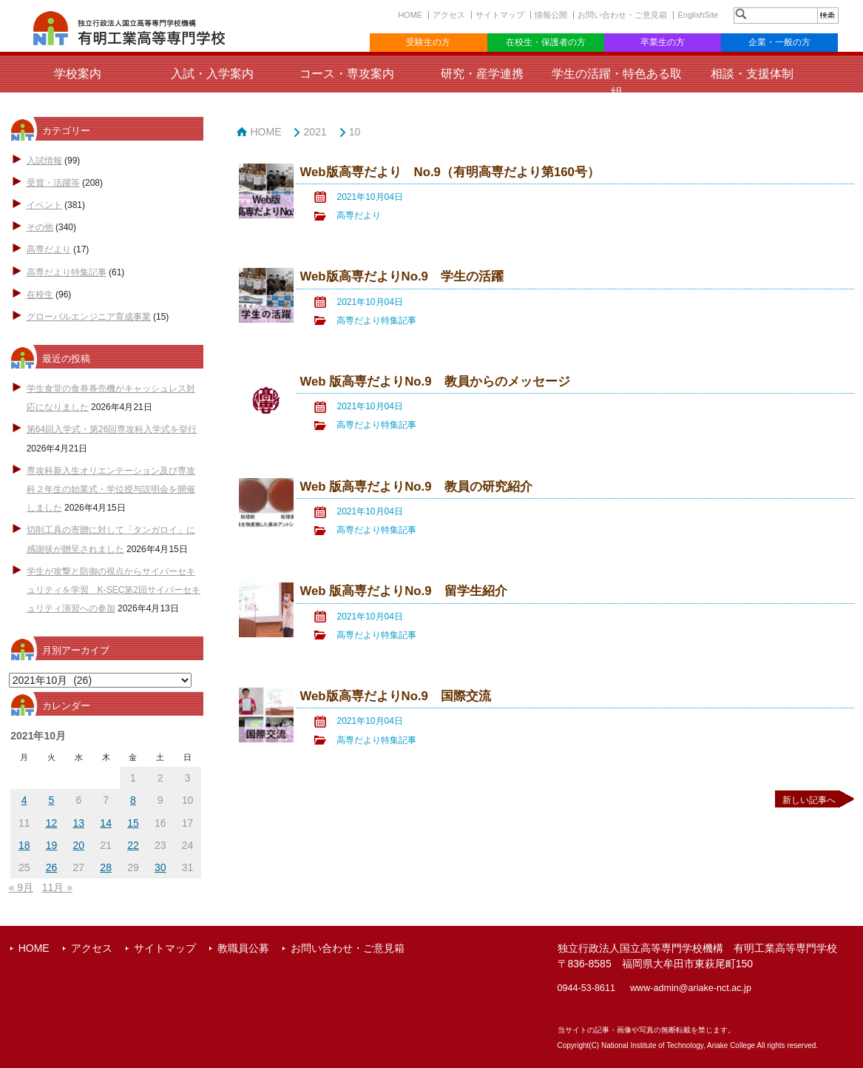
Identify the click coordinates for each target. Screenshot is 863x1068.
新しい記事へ (809, 800)
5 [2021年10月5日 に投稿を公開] (52, 800)
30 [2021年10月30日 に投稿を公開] (160, 867)
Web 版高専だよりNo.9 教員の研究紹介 (415, 487)
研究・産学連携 (482, 73)
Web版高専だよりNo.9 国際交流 (394, 696)
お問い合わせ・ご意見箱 (622, 14)
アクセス (449, 14)
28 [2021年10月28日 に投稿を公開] (106, 867)
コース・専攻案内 (346, 73)
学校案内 (77, 73)
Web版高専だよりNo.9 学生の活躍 (401, 276)
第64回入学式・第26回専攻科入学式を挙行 (112, 429)
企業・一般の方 (779, 42)
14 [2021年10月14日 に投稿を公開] (106, 823)
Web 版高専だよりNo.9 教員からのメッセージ (434, 382)
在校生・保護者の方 (546, 42)
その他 (40, 227)
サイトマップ (500, 14)
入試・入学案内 (212, 73)
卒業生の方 (662, 42)
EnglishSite (697, 14)
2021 (314, 132)
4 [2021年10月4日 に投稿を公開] (24, 800)
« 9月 (21, 887)
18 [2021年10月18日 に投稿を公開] (24, 845)
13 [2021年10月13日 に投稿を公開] (79, 823)
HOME (410, 14)
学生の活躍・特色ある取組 (617, 82)
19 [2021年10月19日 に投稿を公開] (52, 845)
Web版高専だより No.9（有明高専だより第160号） (449, 172)
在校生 (40, 294)
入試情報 (44, 160)
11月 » (57, 887)
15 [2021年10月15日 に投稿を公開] (133, 823)
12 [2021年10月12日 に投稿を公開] (52, 823)
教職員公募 (243, 948)
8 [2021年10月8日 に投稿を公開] (133, 800)
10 (355, 132)
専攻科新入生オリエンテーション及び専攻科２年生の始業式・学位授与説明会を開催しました (111, 489)
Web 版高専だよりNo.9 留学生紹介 (403, 591)
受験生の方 (428, 42)
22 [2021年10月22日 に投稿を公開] (133, 845)
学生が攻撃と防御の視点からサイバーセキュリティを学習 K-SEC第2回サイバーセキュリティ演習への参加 (113, 590)
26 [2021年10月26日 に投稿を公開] (52, 867)
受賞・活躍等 (53, 183)
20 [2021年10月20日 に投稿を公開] (79, 845)
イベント (44, 205)
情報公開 (551, 14)
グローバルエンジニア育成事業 (89, 317)
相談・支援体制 (752, 73)
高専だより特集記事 (66, 272)
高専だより (49, 249)
